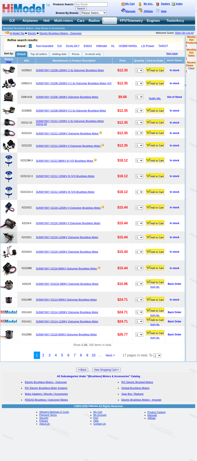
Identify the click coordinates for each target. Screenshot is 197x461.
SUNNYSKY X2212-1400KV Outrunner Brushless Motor (67, 133)
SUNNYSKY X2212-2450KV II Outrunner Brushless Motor (68, 145)
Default (21, 54)
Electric (32, 33)
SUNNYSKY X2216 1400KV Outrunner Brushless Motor (67, 251)
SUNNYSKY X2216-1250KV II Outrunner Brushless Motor (68, 207)
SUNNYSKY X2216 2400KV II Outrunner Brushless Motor (68, 223)
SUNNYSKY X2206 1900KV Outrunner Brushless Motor (67, 97)
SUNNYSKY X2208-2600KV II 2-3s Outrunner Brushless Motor (71, 110)
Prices (75, 54)
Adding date (59, 54)
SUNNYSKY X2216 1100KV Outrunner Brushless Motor (67, 237)
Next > (110, 355)
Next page (172, 53)
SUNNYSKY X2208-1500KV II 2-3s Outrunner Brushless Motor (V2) (74, 83)
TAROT (163, 46)
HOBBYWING (128, 46)
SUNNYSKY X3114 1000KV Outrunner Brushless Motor (67, 312)
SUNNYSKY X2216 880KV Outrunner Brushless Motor (67, 268)
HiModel (101, 46)
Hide (9, 62)
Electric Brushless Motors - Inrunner (141, 399)
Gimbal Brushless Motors (135, 388)
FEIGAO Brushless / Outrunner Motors (46, 399)
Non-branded (44, 46)
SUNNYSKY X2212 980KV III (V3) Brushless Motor (65, 160)
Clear (191, 68)
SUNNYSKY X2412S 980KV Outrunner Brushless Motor (67, 283)
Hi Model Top (17, 33)
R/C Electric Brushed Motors (137, 382)
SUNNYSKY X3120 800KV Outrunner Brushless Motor (66, 334)
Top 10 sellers (38, 54)
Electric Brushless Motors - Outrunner (61, 33)
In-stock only (93, 54)
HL (113, 46)
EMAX (88, 46)
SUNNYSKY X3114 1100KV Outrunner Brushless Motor (67, 321)
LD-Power (147, 46)
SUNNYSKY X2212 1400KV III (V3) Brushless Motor (65, 191)
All (30, 46)
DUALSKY (73, 46)
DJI (59, 46)
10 (93, 355)
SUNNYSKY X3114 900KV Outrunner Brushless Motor (66, 299)
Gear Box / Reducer (132, 394)
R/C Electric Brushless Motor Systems (46, 388)
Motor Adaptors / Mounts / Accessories (46, 394)
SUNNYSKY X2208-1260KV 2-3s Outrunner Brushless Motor (70, 70)
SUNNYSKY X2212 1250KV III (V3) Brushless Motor (65, 176)
